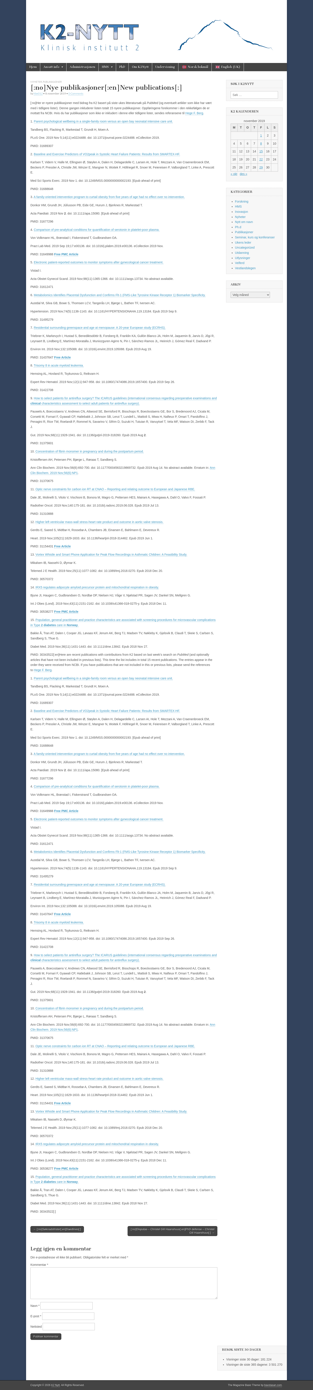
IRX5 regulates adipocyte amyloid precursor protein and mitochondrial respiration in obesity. (97, 587)
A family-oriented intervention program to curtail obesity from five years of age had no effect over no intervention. (109, 197)
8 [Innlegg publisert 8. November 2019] (261, 143)
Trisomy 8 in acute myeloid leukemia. (59, 365)
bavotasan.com (273, 1385)
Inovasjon (241, 211)
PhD (122, 67)
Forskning (241, 201)
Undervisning (165, 67)
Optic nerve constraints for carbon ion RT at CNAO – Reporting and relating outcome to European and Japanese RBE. (115, 489)
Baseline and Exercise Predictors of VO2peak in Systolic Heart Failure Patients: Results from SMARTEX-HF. (107, 154)
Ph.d (238, 227)
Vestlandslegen (245, 268)
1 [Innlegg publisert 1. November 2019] (261, 135)
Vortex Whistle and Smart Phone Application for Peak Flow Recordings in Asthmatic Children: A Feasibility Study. (111, 554)
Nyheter (36, 81)
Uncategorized (245, 247)
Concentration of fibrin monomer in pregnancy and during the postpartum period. (89, 451)
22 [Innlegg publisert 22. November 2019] (261, 159)
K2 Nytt (55, 1385)
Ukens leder (243, 242)
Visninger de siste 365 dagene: (247, 1364)
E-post (35, 1316)
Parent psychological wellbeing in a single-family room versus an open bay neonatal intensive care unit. (103, 121)
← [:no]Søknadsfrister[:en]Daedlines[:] (57, 1229)
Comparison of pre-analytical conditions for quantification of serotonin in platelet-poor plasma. (97, 229)
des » (243, 174)
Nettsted (36, 1326)
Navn (35, 1305)
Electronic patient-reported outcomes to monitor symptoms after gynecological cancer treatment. (98, 262)
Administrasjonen (82, 67)
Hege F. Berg (194, 113)
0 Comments (75, 93)
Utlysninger (242, 258)
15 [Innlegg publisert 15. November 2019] (261, 151)
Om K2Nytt (140, 67)
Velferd (240, 263)
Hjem (33, 67)
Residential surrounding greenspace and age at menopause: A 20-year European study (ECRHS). (100, 327)
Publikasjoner (52, 81)
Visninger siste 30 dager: (243, 1359)
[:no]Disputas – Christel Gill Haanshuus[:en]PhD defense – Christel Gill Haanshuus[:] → (173, 1231)
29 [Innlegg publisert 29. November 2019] (261, 167)
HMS (105, 67)
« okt (234, 174)
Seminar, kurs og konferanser (255, 237)
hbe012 (38, 93)
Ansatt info (51, 67)
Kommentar (39, 1264)
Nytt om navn (244, 222)
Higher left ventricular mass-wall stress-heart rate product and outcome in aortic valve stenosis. (99, 522)
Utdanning (242, 252)
